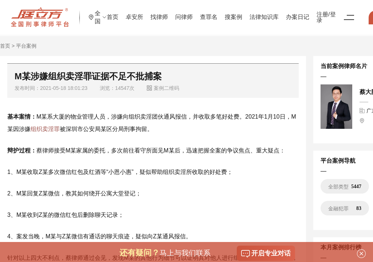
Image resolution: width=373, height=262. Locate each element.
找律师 (185, 12)
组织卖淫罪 (45, 129)
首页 (139, 12)
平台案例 (26, 46)
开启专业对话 (266, 254)
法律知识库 (290, 12)
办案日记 (323, 12)
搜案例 (259, 12)
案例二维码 (163, 88)
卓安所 (160, 12)
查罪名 (235, 12)
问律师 (210, 12)
